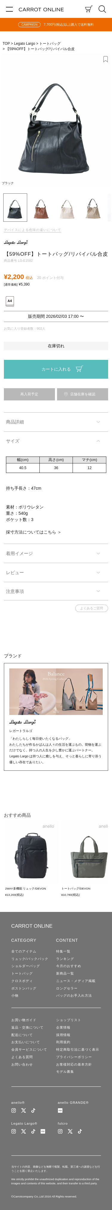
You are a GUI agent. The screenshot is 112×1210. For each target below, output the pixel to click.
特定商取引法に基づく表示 (77, 1049)
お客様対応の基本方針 (74, 1064)
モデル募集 (65, 1071)
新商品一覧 (65, 973)
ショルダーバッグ (25, 966)
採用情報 (63, 1035)
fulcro (63, 1123)
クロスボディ (22, 981)
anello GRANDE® (73, 1102)
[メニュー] (9, 9)
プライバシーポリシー (74, 1057)
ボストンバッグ (23, 988)
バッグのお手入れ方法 (74, 995)
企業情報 (63, 1027)
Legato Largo (24, 43)
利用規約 (63, 1042)
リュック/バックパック (29, 959)
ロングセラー (67, 988)
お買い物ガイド (23, 1020)
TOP (6, 43)
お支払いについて (25, 1042)
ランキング (65, 959)
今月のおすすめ (68, 966)
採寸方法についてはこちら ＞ (34, 532)
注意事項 (15, 591)
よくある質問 (22, 1057)
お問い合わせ (22, 1064)
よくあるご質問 (91, 608)
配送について (22, 1035)
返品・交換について (27, 1027)
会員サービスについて (29, 1049)
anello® (18, 1102)
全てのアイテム (23, 951)
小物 (15, 995)
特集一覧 (63, 951)
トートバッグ (50, 43)
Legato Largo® (24, 1123)
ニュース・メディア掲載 (76, 981)
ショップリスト (68, 1020)
